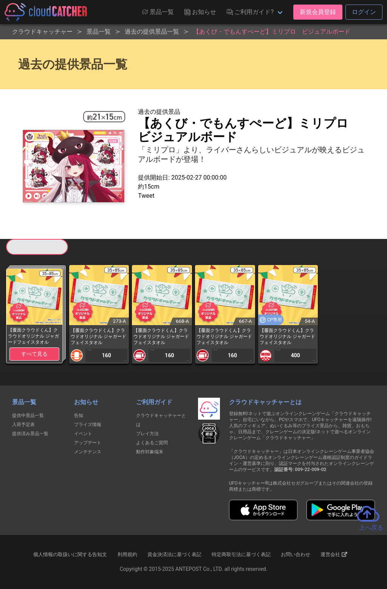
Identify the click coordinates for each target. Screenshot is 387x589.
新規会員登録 (318, 12)
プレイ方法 (147, 433)
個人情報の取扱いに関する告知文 (70, 554)
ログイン (364, 12)
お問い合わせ (295, 554)
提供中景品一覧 (28, 415)
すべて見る (34, 354)
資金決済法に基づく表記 (174, 554)
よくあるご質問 (152, 442)
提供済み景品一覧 (30, 433)
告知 (78, 415)
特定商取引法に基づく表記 (241, 554)
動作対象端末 (149, 451)
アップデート (87, 442)
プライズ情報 (87, 424)
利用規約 (127, 554)
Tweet (146, 195)
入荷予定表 (23, 424)
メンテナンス (87, 451)
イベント (83, 433)
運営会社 (333, 555)
